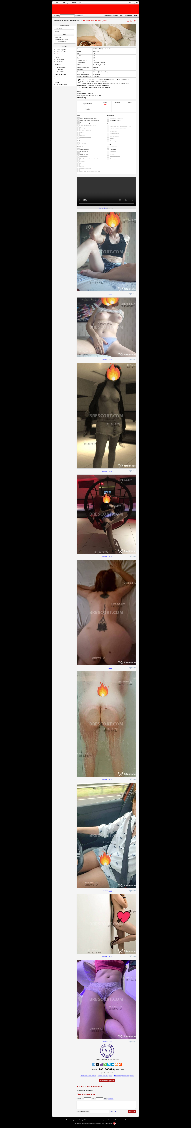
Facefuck (83, 164)
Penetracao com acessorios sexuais (120, 126)
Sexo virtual (83, 156)
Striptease (83, 143)
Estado (114, 15)
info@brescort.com (98, 1125)
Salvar (110, 294)
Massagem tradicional (116, 118)
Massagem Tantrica (115, 120)
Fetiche (82, 135)
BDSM (74, 3)
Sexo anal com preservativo (88, 123)
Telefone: (56, 15)
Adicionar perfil (132, 3)
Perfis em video (61, 51)
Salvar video (103, 208)
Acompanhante (84, 149)
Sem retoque (60, 71)
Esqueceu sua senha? (62, 39)
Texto (136, 15)
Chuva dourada (114, 133)
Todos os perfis (61, 49)
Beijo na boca (84, 154)
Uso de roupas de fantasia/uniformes (91, 159)
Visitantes (59, 69)
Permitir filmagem (85, 168)
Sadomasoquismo (115, 156)
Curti (132, 294)
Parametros (128, 15)
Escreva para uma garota (105, 1075)
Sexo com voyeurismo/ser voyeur (90, 171)
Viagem (82, 161)
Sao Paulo (96, 51)
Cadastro (110, 1098)
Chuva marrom (114, 136)
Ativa (81, 132)
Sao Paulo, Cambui (99, 65)
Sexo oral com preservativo (88, 118)
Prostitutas (56, 3)
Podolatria (113, 149)
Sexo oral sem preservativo (88, 125)
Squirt (111, 138)
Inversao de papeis (85, 137)
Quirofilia (113, 151)
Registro (58, 37)
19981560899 (97, 49)
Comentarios (108, 1125)
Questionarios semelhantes (88, 1075)
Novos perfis (60, 59)
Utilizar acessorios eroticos (118, 128)
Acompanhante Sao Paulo (67, 20)
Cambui (95, 67)
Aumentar (105, 294)
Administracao (61, 67)
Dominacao (113, 146)
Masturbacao (84, 151)
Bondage (112, 159)
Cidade (121, 15)
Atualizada (60, 61)
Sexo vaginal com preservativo (89, 120)
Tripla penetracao (85, 130)
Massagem (66, 3)
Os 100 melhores (62, 84)
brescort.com (79, 1125)
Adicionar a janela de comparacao (124, 1075)
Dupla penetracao (85, 128)
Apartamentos (61, 79)
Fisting (82, 166)
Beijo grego (113, 131)
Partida (59, 77)
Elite (80, 3)
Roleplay (112, 154)
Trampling (113, 141)
